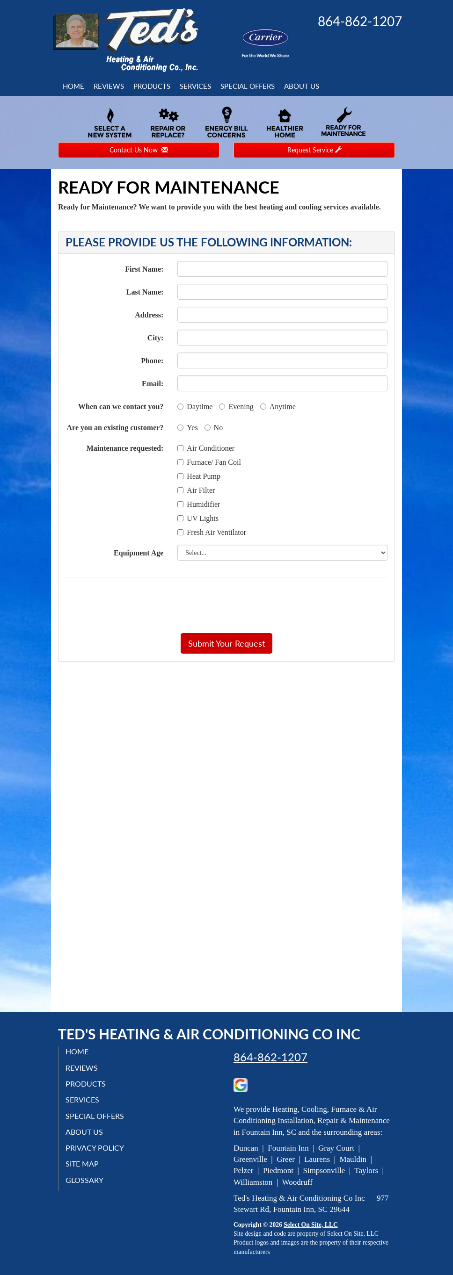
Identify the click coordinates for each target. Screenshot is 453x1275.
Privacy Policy (95, 1147)
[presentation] (259, 605)
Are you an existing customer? (115, 428)
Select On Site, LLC (311, 1224)
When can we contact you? (120, 407)
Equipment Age (138, 553)
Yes (187, 428)
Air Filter (196, 490)
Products (151, 86)
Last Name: (145, 292)
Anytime (278, 407)
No (214, 428)
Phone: (152, 361)
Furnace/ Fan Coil (209, 462)
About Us (301, 86)
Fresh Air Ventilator (211, 532)
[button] (226, 643)
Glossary (84, 1179)
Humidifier (198, 504)
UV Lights (198, 518)
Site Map (82, 1163)
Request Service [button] (314, 150)
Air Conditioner (205, 448)
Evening (236, 407)
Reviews (109, 86)
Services (195, 86)
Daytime (194, 407)
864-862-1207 (270, 1057)
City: (155, 338)
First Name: (144, 269)
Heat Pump (198, 476)
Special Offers (247, 86)
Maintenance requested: (125, 448)
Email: (152, 384)
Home (73, 86)
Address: (149, 315)
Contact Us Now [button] (139, 150)
